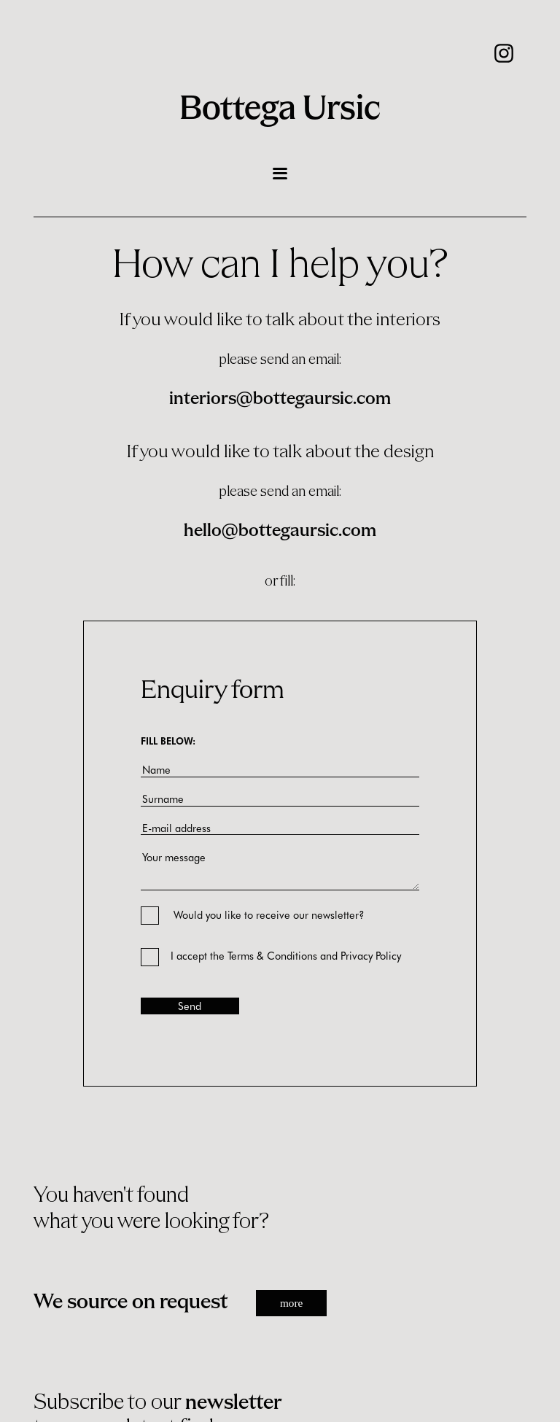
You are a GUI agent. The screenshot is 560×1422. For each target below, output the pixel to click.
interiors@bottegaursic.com (280, 399)
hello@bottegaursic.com (280, 531)
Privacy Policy (371, 955)
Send (189, 1005)
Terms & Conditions (272, 955)
